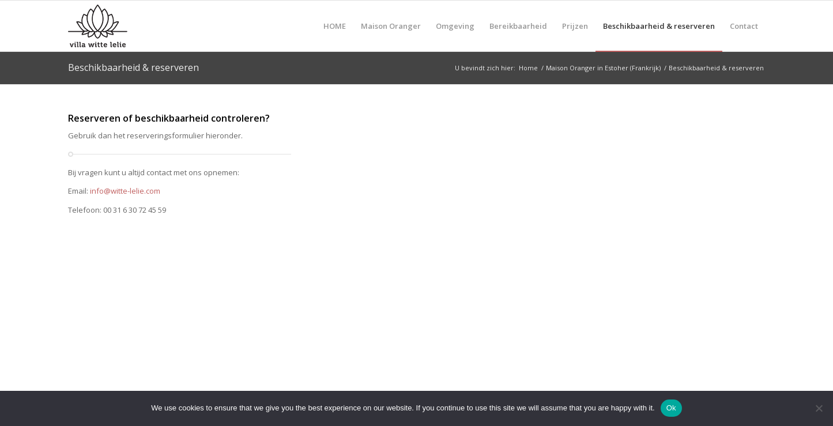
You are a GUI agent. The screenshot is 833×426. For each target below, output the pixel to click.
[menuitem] (334, 26)
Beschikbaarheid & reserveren (133, 67)
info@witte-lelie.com (125, 191)
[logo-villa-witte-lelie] (123, 26)
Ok (671, 408)
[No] (818, 408)
